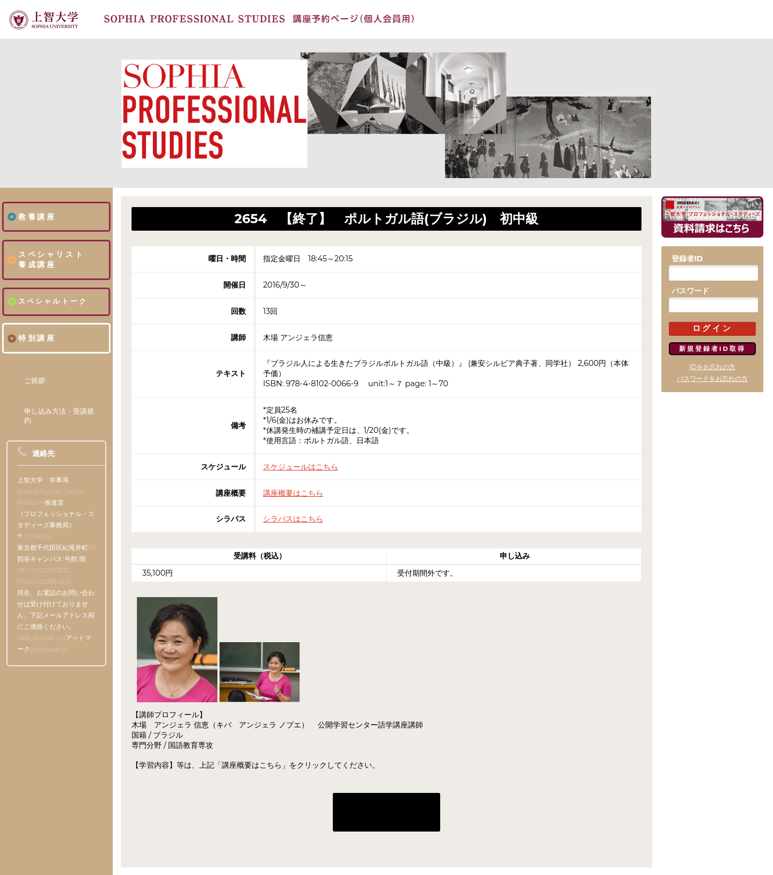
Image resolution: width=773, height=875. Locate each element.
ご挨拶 (34, 381)
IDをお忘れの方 (712, 367)
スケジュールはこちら (300, 467)
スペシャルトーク (53, 301)
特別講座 (37, 338)
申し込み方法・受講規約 (59, 415)
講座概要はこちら (293, 493)
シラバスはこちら (293, 519)
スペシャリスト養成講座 (51, 259)
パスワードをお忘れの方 (712, 378)
